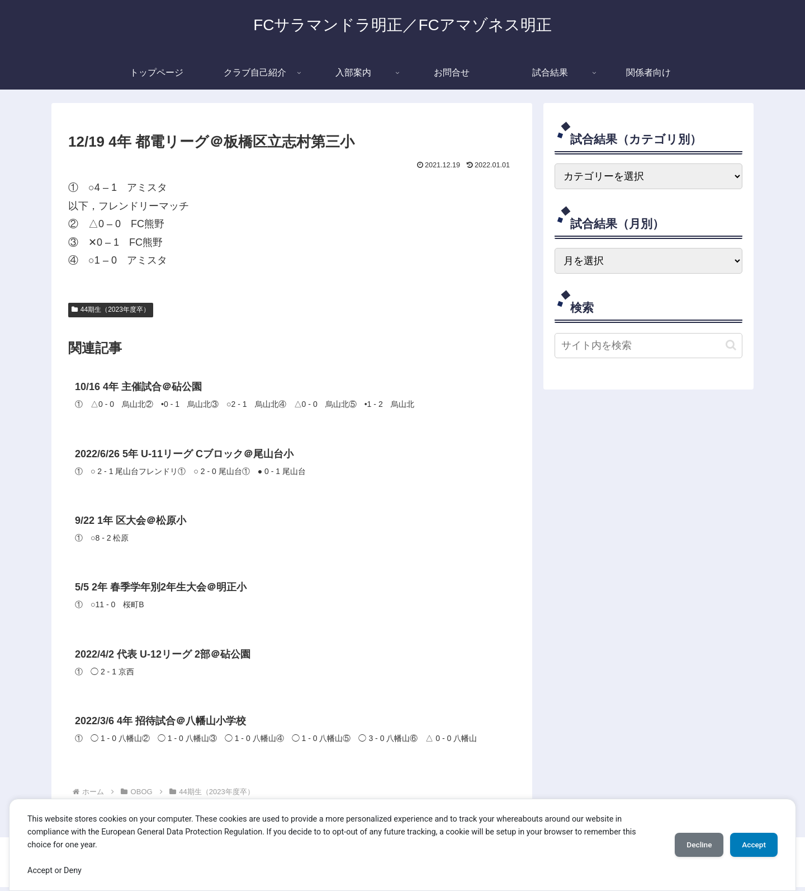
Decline (693, 844)
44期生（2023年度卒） (111, 309)
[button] (731, 345)
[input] (648, 345)
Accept (752, 844)
